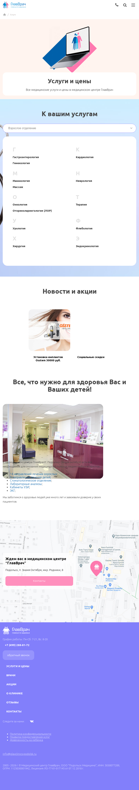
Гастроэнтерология (26, 157)
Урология (19, 228)
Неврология (84, 180)
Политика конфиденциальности (30, 733)
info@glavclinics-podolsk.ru (20, 753)
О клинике (14, 693)
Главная (4, 14)
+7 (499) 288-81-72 (17, 645)
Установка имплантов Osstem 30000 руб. (48, 358)
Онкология (20, 204)
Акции (11, 684)
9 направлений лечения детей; (30, 477)
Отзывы (12, 702)
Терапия (81, 204)
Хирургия (19, 246)
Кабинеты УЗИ (19, 487)
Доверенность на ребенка (26, 740)
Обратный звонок (18, 655)
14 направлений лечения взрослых (33, 474)
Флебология (84, 228)
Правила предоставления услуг (30, 736)
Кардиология (85, 157)
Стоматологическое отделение (30, 480)
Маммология (21, 180)
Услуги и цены (17, 666)
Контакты (39, 580)
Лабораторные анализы (26, 484)
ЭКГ (12, 490)
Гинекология (21, 163)
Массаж (18, 187)
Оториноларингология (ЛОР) (32, 210)
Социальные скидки (90, 357)
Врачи (10, 675)
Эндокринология (87, 246)
